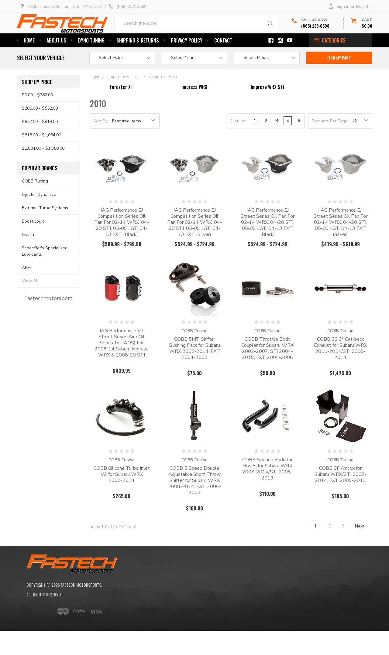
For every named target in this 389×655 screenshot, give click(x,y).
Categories (334, 59)
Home (29, 59)
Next (363, 546)
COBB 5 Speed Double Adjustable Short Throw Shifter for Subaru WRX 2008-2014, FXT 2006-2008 (194, 499)
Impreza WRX (194, 106)
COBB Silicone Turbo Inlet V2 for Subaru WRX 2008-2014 (122, 493)
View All (30, 300)
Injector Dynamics (39, 214)
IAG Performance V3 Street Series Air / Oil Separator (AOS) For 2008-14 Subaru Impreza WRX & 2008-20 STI (122, 362)
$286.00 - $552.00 (40, 128)
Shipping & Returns (137, 59)
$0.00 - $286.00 (37, 114)
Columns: (239, 140)
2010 (172, 96)
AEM (26, 287)
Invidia (28, 254)
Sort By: (100, 140)
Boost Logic (33, 241)
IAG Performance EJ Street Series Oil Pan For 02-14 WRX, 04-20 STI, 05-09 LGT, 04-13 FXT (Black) (267, 241)
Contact (223, 59)
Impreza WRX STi (267, 106)
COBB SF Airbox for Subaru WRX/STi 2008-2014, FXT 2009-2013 (341, 493)
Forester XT (121, 106)
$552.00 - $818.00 (40, 141)
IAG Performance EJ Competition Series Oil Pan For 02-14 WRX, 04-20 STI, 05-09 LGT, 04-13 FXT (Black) (121, 241)
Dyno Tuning (91, 59)
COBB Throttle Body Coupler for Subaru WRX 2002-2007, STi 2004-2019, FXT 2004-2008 (267, 367)
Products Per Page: (330, 140)
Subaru (155, 96)
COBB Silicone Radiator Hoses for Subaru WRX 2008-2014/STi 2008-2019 (267, 488)
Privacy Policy (186, 59)
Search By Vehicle (124, 96)
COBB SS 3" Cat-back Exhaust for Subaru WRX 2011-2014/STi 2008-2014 (340, 367)
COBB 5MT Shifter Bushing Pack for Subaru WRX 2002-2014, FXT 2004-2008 (194, 367)
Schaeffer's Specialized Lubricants (44, 270)
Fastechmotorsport (48, 317)
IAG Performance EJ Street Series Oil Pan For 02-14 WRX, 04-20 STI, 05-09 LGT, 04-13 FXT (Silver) (340, 241)
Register (364, 6)
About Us (56, 59)
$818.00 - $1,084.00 (41, 154)
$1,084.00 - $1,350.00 (43, 168)
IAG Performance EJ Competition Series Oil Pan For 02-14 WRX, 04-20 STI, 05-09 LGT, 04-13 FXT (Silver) (194, 241)
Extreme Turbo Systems (45, 227)
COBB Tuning (35, 200)
